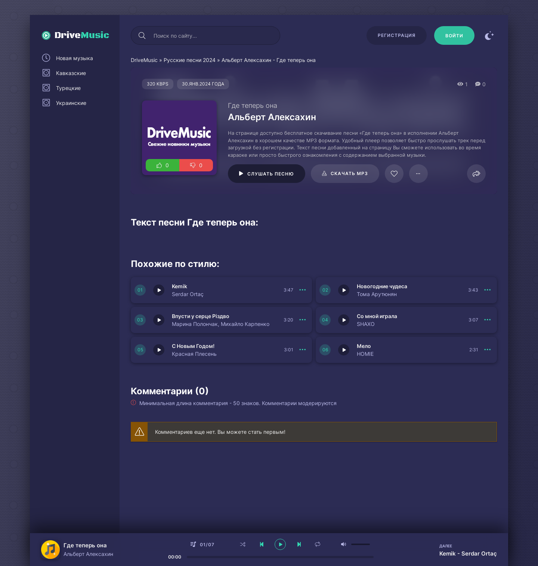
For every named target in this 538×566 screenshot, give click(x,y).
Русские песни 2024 (190, 60)
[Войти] (454, 35)
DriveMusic (144, 60)
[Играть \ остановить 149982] (343, 290)
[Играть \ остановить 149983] (158, 290)
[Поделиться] (476, 173)
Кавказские (71, 73)
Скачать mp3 (349, 173)
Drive (82, 35)
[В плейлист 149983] (302, 290)
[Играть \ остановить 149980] (343, 320)
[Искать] (142, 35)
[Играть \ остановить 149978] (343, 349)
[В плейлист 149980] (487, 320)
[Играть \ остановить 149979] (158, 349)
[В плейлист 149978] (487, 349)
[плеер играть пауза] (280, 544)
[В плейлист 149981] (302, 320)
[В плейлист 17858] (418, 173)
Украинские (71, 103)
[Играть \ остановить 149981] (158, 320)
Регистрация (396, 35)
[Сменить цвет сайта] (489, 35)
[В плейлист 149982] (487, 290)
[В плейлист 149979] (302, 349)
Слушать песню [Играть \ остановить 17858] (270, 174)
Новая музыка (74, 58)
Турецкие (68, 88)
